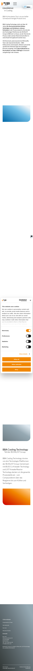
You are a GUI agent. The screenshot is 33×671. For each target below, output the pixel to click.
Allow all (16, 359)
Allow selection (16, 364)
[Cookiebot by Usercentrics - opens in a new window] (20, 300)
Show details (23, 354)
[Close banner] (30, 300)
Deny (16, 369)
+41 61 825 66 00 (8, 642)
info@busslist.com (7, 643)
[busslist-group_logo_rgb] (5, 2)
